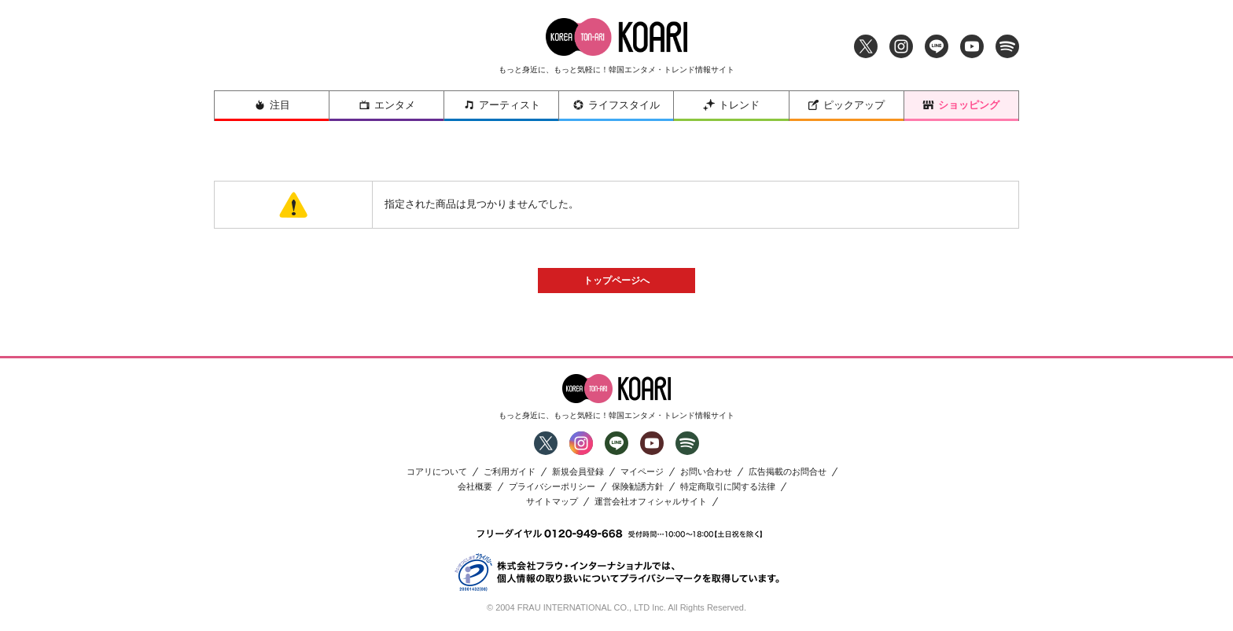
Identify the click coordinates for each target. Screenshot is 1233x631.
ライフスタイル (616, 105)
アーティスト (501, 105)
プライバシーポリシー (552, 486)
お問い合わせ (706, 472)
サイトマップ (552, 501)
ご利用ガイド (510, 472)
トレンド (731, 105)
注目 (272, 105)
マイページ (642, 472)
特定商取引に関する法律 (727, 486)
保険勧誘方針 (638, 486)
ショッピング (960, 105)
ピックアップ (846, 105)
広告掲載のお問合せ (787, 472)
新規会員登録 (578, 472)
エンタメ (387, 105)
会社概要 (475, 486)
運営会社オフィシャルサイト (650, 501)
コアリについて (437, 472)
